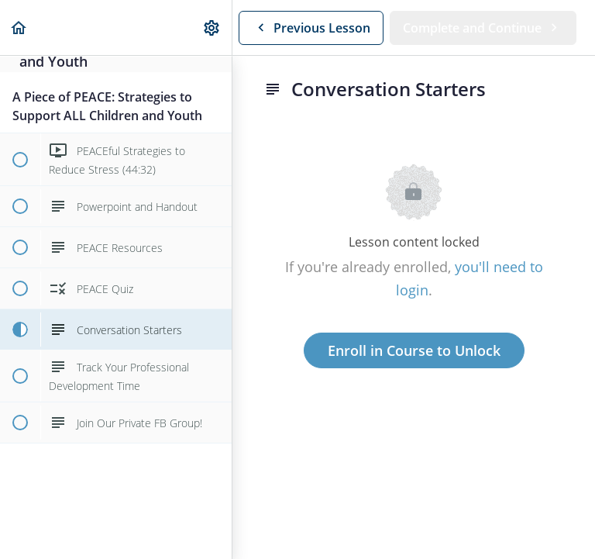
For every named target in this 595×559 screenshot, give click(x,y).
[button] (19, 27)
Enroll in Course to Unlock (414, 350)
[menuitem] (212, 27)
